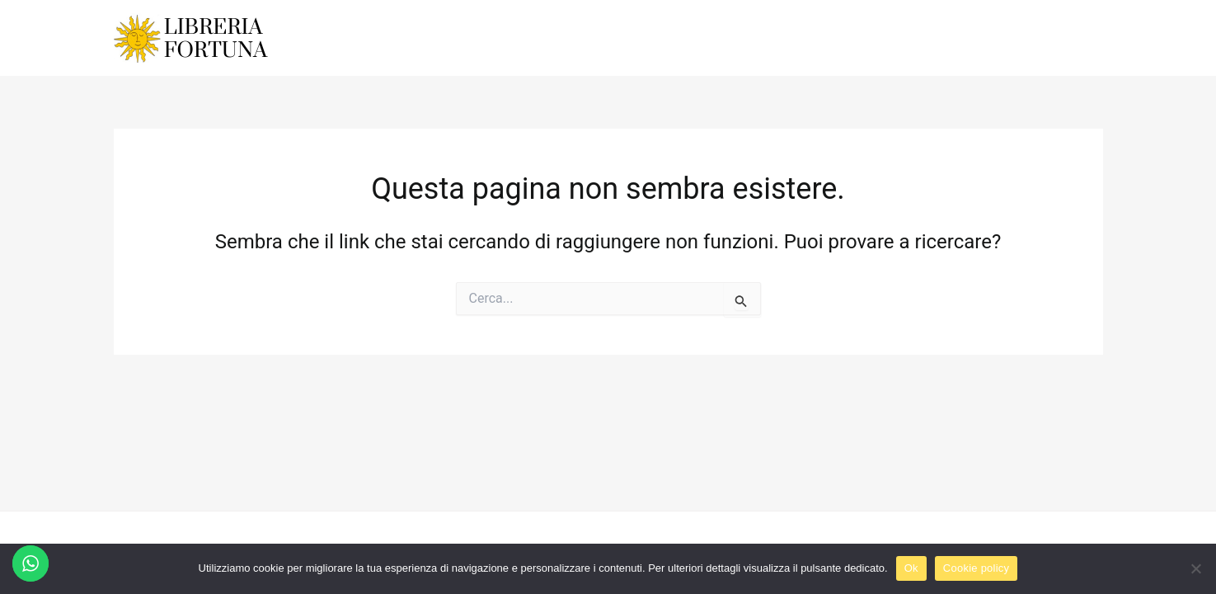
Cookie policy (976, 568)
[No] (1195, 568)
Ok (911, 568)
